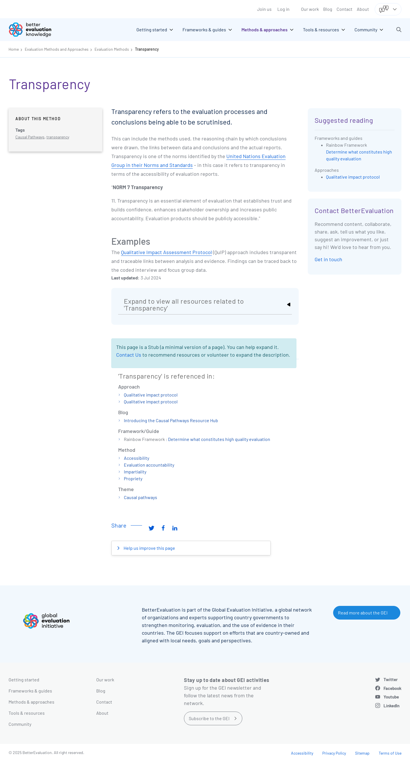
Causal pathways (140, 497)
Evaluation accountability (149, 464)
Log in (283, 9)
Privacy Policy (334, 753)
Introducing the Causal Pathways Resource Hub (171, 420)
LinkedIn (391, 705)
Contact (344, 9)
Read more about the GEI (363, 612)
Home (14, 49)
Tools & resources (27, 713)
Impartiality (135, 471)
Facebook (392, 688)
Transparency (147, 49)
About (363, 9)
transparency (57, 136)
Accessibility (136, 458)
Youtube (391, 696)
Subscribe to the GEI (209, 718)
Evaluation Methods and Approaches (57, 49)
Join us (264, 9)
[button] (398, 29)
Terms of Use (390, 753)
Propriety (133, 478)
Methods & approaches (31, 701)
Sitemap (362, 753)
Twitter (391, 679)
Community (20, 724)
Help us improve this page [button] (149, 548)
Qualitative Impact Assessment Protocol (166, 252)
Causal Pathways (29, 136)
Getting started (24, 679)
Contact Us (128, 355)
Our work (310, 9)
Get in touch (328, 259)
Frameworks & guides (30, 690)
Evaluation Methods (112, 49)
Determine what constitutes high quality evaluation (219, 439)
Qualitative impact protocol (151, 394)
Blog (327, 9)
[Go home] (34, 29)
